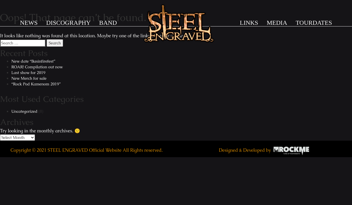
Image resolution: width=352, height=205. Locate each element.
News (29, 22)
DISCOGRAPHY (68, 22)
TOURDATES (314, 22)
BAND (108, 22)
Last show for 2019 (28, 72)
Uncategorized (24, 111)
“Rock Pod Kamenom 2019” (36, 84)
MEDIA (277, 22)
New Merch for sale (29, 78)
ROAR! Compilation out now (37, 66)
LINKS (249, 22)
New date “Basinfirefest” (33, 61)
